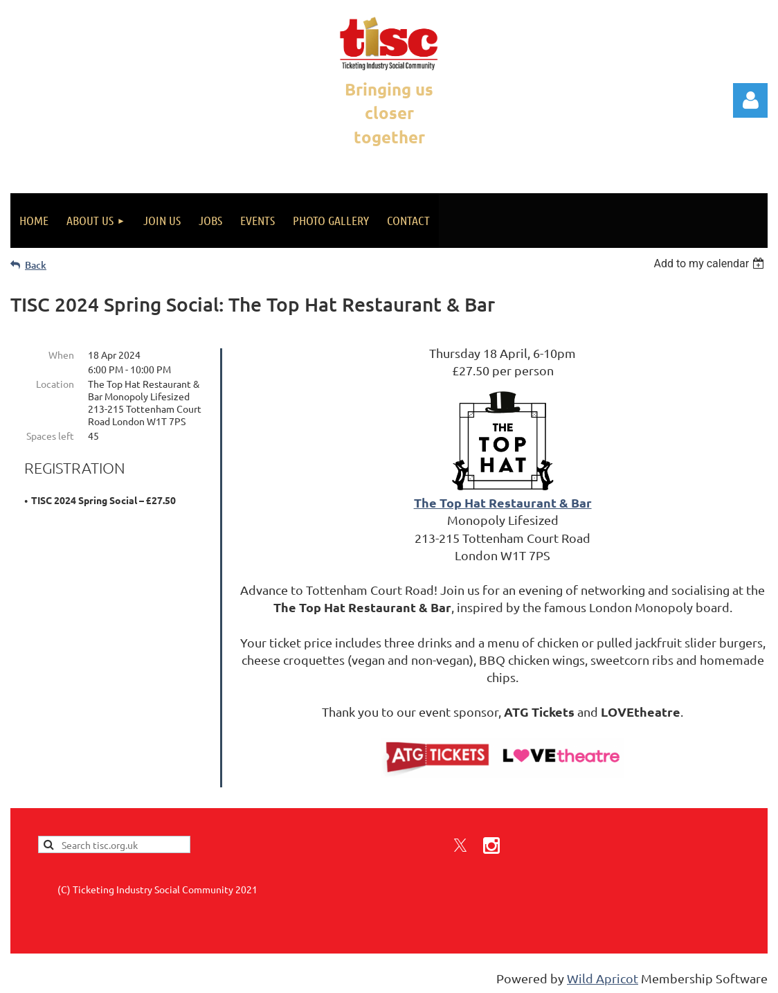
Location (55, 383)
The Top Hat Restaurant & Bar (503, 502)
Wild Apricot (602, 976)
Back (35, 264)
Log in (750, 100)
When (61, 354)
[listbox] (710, 263)
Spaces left (50, 435)
